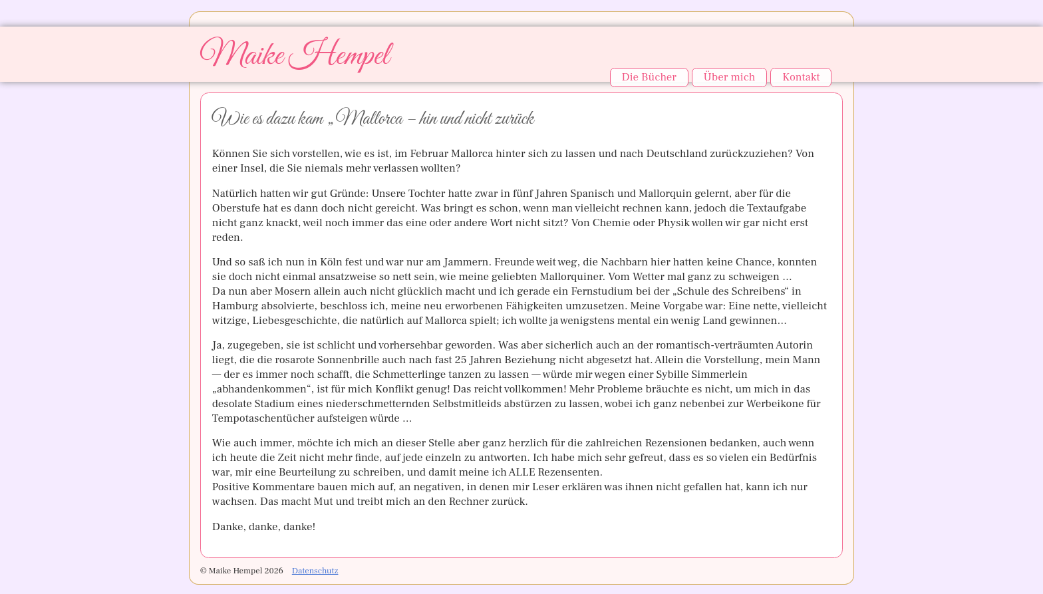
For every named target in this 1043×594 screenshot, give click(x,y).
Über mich (730, 77)
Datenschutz (315, 570)
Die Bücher (648, 77)
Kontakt (801, 77)
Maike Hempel (294, 56)
